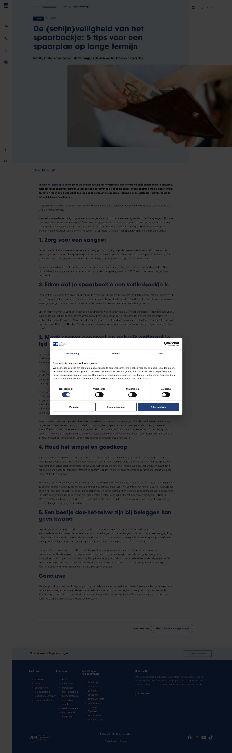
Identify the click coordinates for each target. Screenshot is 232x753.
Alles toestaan (158, 407)
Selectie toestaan (116, 407)
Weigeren (73, 407)
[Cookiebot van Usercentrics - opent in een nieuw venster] (166, 344)
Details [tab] (116, 353)
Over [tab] (160, 353)
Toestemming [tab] (72, 353)
